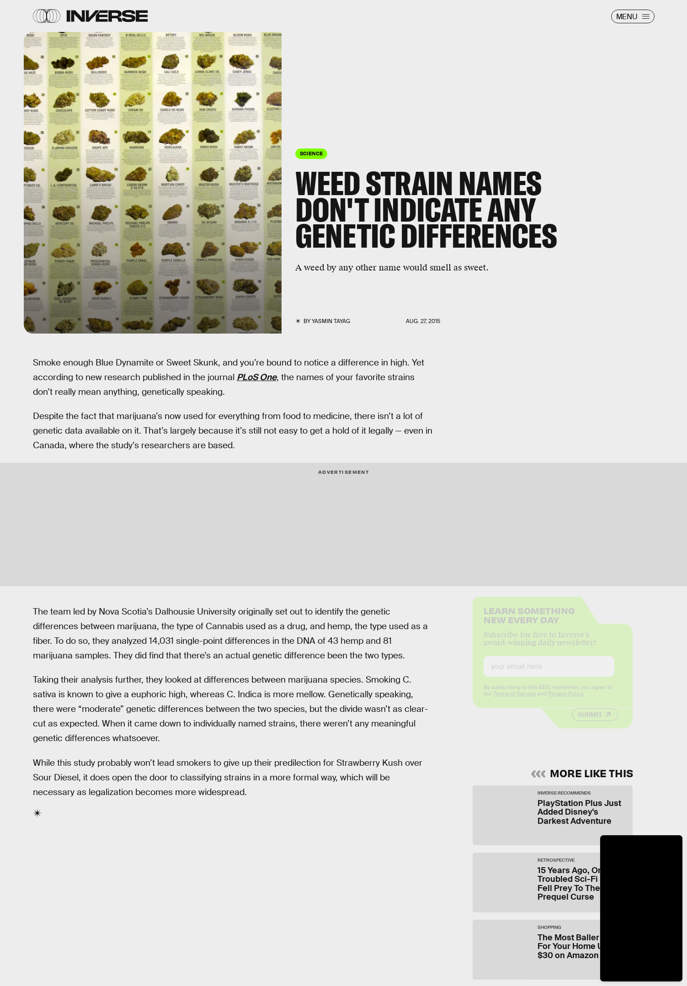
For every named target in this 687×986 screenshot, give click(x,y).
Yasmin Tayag (331, 321)
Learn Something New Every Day (529, 622)
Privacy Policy (566, 701)
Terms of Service (514, 701)
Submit (590, 722)
